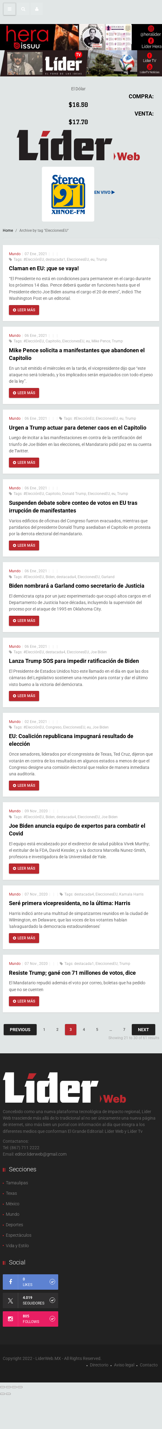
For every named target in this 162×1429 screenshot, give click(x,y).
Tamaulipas (17, 1182)
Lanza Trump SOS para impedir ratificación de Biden (74, 661)
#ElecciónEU (33, 259)
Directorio (99, 1364)
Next (143, 1029)
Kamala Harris (131, 894)
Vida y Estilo (17, 1245)
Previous (20, 1029)
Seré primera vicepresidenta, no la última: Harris (69, 903)
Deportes (14, 1224)
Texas (11, 1193)
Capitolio (53, 341)
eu (93, 259)
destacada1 (55, 259)
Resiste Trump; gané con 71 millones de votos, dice (72, 973)
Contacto (149, 1364)
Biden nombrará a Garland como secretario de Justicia (76, 585)
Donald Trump (74, 494)
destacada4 (66, 577)
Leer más (24, 310)
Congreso (54, 727)
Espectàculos (18, 1235)
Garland (108, 577)
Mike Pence (100, 341)
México (12, 1203)
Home (8, 230)
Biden (50, 577)
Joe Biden (99, 652)
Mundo (15, 254)
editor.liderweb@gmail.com (41, 1154)
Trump (101, 259)
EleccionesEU (78, 259)
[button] (23, 9)
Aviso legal (124, 1364)
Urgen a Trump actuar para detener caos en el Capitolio (77, 427)
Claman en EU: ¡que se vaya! (44, 268)
